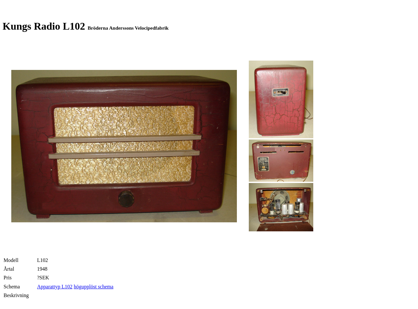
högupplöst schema (93, 286)
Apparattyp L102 (55, 286)
